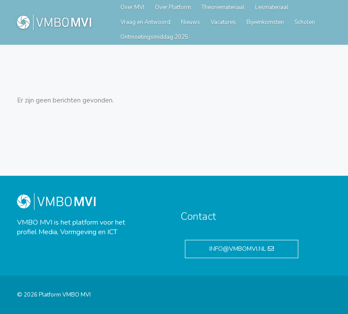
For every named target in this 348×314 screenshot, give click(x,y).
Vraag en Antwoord (145, 22)
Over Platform (173, 7)
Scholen (304, 22)
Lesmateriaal (271, 7)
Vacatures (223, 22)
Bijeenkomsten (265, 22)
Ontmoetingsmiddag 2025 (154, 37)
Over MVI (132, 7)
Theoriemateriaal (223, 7)
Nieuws (190, 22)
